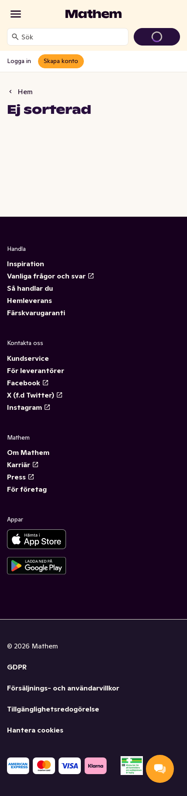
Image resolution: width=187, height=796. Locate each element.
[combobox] (73, 36)
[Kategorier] (15, 14)
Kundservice (28, 358)
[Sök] (15, 36)
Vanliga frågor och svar (50, 275)
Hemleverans (29, 300)
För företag (27, 489)
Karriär (23, 464)
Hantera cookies (35, 730)
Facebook (28, 382)
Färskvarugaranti (36, 312)
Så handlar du (30, 288)
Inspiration (25, 263)
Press (21, 476)
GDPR (17, 666)
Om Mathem (28, 452)
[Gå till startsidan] (93, 14)
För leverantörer (35, 370)
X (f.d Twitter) (35, 395)
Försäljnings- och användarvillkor (63, 687)
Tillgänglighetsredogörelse (53, 708)
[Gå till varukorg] (157, 37)
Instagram (29, 407)
